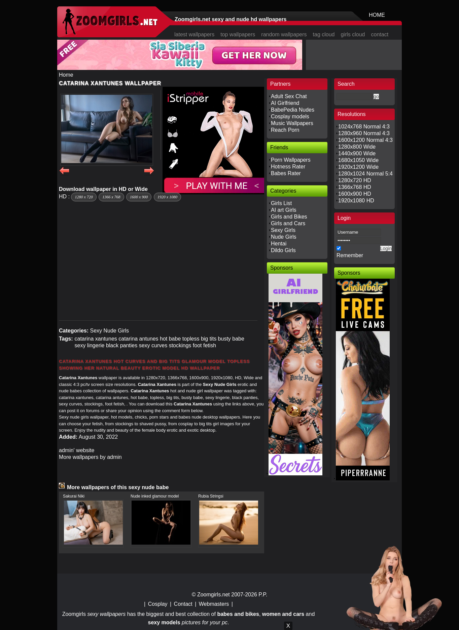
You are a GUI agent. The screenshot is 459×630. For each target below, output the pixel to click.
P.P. (262, 594)
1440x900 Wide (357, 153)
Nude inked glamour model (155, 496)
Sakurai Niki (73, 496)
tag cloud (324, 34)
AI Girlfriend (285, 103)
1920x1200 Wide (358, 167)
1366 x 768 (111, 197)
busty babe (231, 339)
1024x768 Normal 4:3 (364, 126)
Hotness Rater (288, 166)
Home (66, 75)
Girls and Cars (288, 223)
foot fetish (204, 345)
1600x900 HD (354, 194)
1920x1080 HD (356, 200)
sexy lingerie (89, 345)
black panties (121, 345)
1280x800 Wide (357, 147)
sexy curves (153, 345)
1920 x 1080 (167, 197)
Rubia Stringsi (210, 496)
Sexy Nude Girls (109, 330)
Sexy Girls (283, 230)
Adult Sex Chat (289, 96)
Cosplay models (290, 116)
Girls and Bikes (289, 217)
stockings (180, 345)
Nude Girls (283, 237)
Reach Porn (285, 130)
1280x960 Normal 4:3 (364, 133)
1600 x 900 (139, 197)
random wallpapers (284, 34)
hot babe (170, 339)
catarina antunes (138, 339)
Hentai (278, 243)
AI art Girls (283, 210)
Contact (183, 604)
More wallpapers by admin (90, 457)
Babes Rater (286, 173)
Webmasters (214, 604)
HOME (377, 15)
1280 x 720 (84, 197)
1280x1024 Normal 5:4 (365, 173)
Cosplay (158, 604)
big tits (208, 339)
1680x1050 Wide (358, 160)
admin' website (76, 450)
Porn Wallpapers (291, 160)
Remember (350, 255)
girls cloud (353, 34)
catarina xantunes (95, 339)
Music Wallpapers (292, 123)
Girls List (281, 203)
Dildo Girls (283, 250)
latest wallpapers (194, 34)
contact (380, 34)
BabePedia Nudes (292, 110)
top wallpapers (237, 34)
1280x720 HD (354, 180)
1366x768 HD (354, 187)
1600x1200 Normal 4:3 (365, 140)
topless (191, 339)
